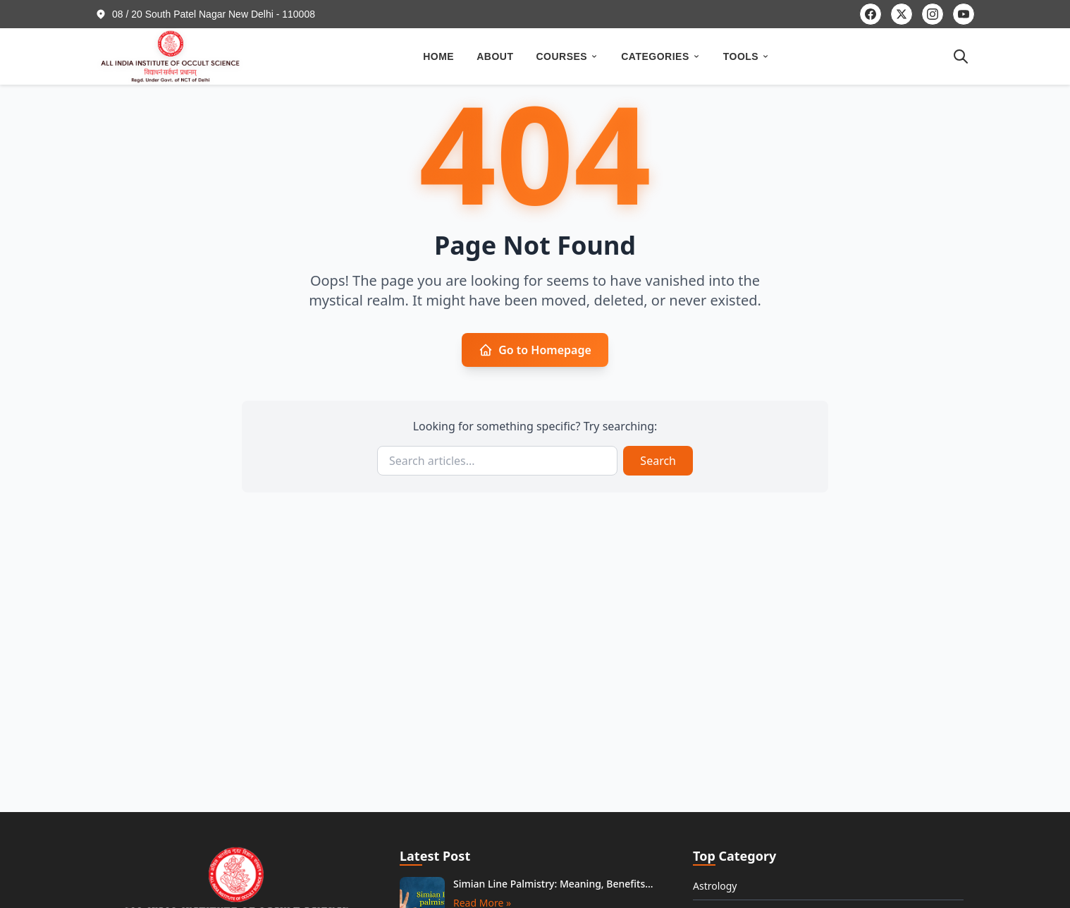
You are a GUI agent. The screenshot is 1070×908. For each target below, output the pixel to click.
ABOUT (494, 56)
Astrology (715, 885)
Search (658, 460)
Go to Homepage (535, 350)
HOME (438, 56)
